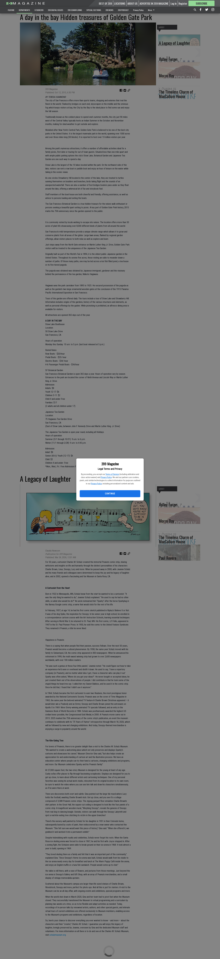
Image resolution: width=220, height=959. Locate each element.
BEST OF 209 (105, 3)
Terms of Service (112, 474)
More (151, 10)
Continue (110, 493)
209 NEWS (109, 10)
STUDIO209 (39, 10)
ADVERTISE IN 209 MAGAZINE (154, 3)
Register (183, 3)
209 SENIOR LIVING (75, 10)
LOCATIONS (119, 3)
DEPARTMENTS (24, 10)
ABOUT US (132, 3)
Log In (174, 3)
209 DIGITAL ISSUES (55, 10)
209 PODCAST (123, 10)
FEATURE (11, 10)
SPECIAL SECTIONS (93, 10)
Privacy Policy (106, 477)
